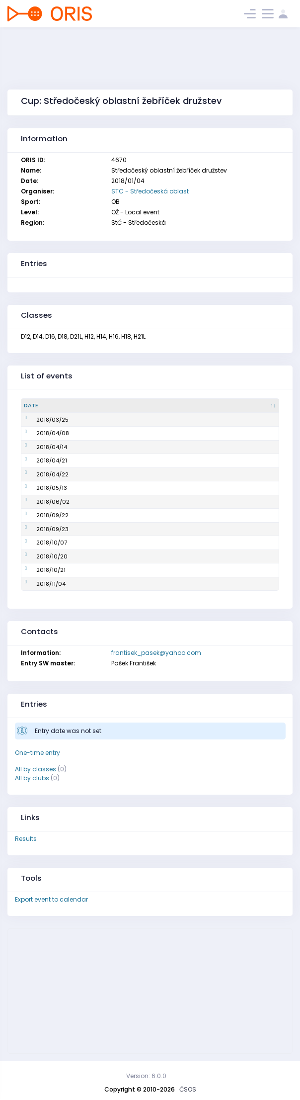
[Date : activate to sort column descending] (47, 406)
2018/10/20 (39, 556)
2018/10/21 (38, 570)
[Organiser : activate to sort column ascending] (245, 406)
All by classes (35, 769)
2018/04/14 (39, 447)
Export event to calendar (51, 899)
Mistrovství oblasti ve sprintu (115, 460)
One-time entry (37, 752)
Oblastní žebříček (99, 420)
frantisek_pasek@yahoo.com (156, 652)
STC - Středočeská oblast (150, 191)
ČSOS (187, 1089)
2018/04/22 (40, 474)
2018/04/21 (39, 460)
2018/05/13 (39, 488)
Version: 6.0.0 (146, 1076)
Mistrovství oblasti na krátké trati (121, 447)
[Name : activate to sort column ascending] (142, 406)
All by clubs (32, 778)
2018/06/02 (40, 502)
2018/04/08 (40, 433)
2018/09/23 (40, 529)
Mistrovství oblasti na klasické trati (124, 488)
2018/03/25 (40, 420)
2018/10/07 (39, 543)
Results (26, 838)
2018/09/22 (40, 515)
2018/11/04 (38, 584)
